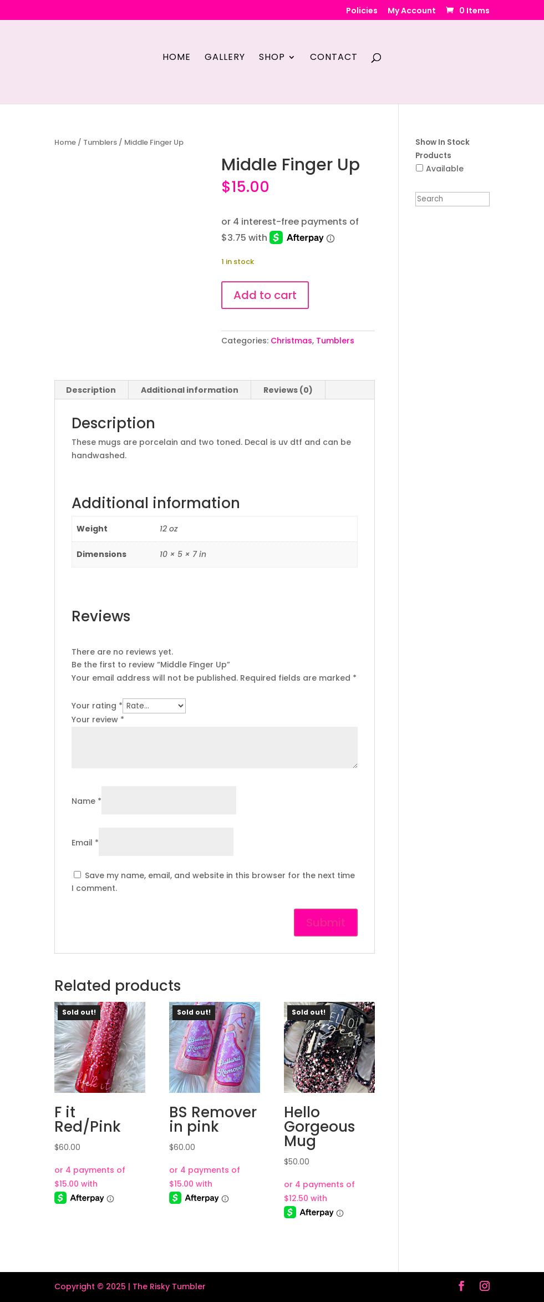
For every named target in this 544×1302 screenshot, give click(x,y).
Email (85, 842)
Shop (272, 58)
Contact (334, 58)
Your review (98, 719)
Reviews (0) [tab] (288, 390)
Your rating (97, 705)
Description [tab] (91, 390)
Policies (362, 11)
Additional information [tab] (189, 390)
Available (445, 168)
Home (176, 58)
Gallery (225, 58)
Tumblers (100, 142)
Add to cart (265, 295)
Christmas (291, 340)
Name (86, 801)
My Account (412, 11)
